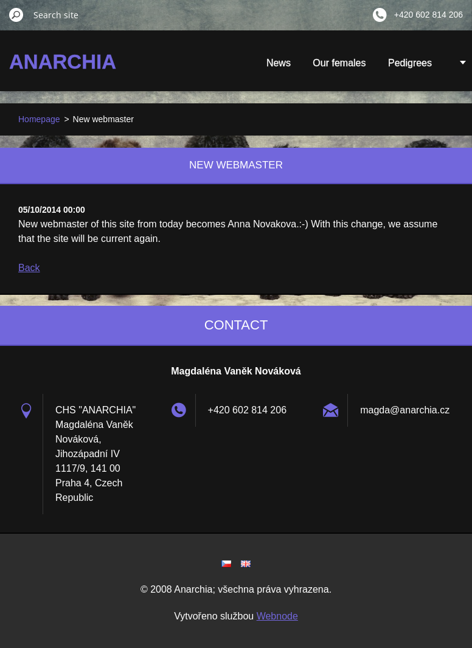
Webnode (277, 616)
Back (29, 268)
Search (16, 15)
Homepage (39, 119)
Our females (339, 63)
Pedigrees (410, 63)
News (278, 63)
